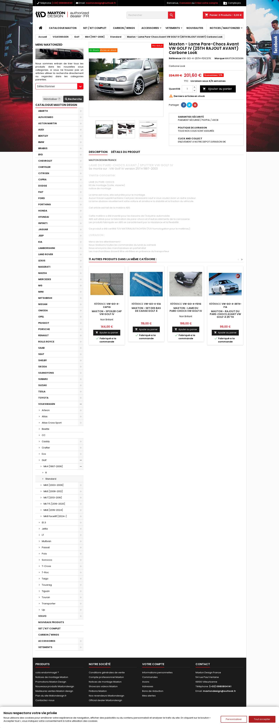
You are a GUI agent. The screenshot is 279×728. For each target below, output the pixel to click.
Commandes (150, 677)
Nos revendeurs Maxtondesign (106, 695)
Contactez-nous (44, 700)
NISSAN (42, 304)
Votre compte (153, 664)
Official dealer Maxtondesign (105, 700)
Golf (44, 460)
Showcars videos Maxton (103, 686)
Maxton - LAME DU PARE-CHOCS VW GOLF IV (186, 309)
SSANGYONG (46, 373)
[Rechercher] (151, 15)
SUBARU (43, 379)
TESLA (41, 391)
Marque (219, 58)
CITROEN (43, 173)
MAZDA (42, 273)
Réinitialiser (52, 99)
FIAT (40, 192)
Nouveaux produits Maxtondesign (54, 686)
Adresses (147, 686)
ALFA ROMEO (45, 117)
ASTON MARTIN (47, 123)
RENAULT (43, 335)
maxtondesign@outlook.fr (101, 2)
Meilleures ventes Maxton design (54, 691)
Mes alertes (149, 695)
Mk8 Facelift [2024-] (55, 516)
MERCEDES (44, 279)
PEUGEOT (43, 323)
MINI (41, 291)
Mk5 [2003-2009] (54, 485)
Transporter (49, 603)
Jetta (45, 528)
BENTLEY (43, 136)
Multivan (46, 541)
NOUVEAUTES (194, 28)
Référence (175, 58)
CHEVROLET (45, 160)
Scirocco (47, 560)
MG (40, 285)
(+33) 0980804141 (62, 2)
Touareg (47, 585)
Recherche (73, 99)
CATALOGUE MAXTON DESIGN (56, 105)
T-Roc (45, 572)
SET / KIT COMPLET (94, 28)
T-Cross (46, 566)
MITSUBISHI (45, 298)
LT (43, 535)
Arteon (46, 410)
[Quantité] (187, 88)
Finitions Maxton (98, 691)
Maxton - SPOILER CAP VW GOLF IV (107, 312)
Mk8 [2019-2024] (53, 510)
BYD (40, 154)
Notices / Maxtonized (225, 28)
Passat (46, 547)
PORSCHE (44, 329)
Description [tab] (98, 152)
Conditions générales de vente (107, 672)
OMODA (43, 310)
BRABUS (43, 148)
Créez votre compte (206, 2)
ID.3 (44, 522)
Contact (203, 664)
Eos (44, 454)
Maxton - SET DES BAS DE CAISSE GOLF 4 (146, 309)
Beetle (45, 429)
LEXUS (41, 260)
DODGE (42, 185)
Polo (44, 553)
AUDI (41, 129)
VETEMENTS (172, 28)
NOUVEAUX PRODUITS (51, 622)
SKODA (42, 366)
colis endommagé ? (47, 672)
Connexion (185, 2)
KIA (40, 242)
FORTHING (44, 204)
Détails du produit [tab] (125, 152)
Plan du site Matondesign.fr (51, 695)
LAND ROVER (45, 254)
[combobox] (59, 86)
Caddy (46, 441)
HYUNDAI (43, 217)
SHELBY (42, 360)
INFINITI (43, 223)
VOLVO (42, 616)
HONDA (42, 210)
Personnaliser (234, 719)
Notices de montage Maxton (51, 677)
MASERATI (44, 267)
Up (43, 609)
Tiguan (46, 591)
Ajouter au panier (217, 89)
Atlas (45, 416)
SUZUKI (42, 385)
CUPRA (42, 179)
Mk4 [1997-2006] (53, 466)
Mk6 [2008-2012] (53, 491)
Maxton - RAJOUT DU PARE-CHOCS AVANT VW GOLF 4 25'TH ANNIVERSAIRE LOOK (225, 315)
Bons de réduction (152, 691)
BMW (41, 142)
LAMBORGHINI (46, 248)
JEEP (41, 235)
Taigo (45, 578)
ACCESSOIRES (150, 28)
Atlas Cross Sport (52, 422)
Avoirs (145, 681)
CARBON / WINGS (124, 28)
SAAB (41, 348)
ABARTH (43, 111)
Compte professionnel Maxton (106, 677)
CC (43, 435)
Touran (46, 597)
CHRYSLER (44, 167)
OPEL (41, 316)
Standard (50, 479)
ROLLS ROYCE (46, 341)
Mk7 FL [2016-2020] (54, 503)
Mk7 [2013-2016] (53, 497)
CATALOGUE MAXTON (63, 28)
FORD (41, 198)
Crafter (46, 447)
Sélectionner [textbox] (46, 86)
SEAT (41, 354)
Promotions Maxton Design (50, 681)
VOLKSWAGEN (46, 404)
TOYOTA (43, 397)
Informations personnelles (157, 672)
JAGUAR (43, 229)
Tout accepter (262, 719)
